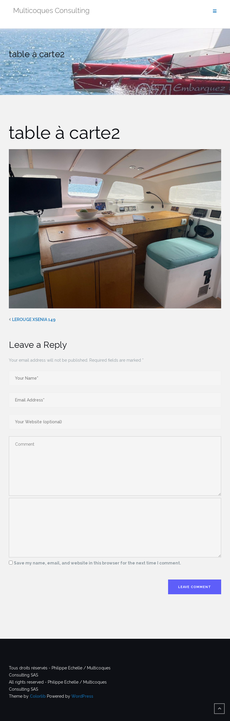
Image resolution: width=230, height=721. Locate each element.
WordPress (82, 696)
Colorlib (38, 696)
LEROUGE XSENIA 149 (33, 319)
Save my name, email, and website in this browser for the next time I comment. (97, 563)
